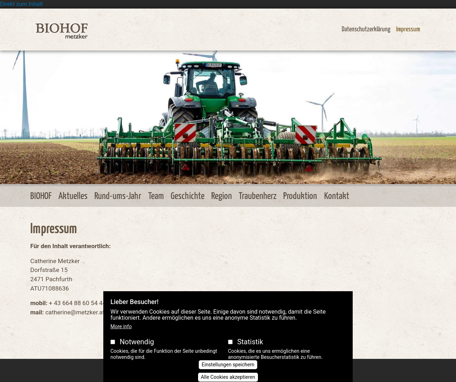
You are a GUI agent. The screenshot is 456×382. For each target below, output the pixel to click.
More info (121, 334)
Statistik (250, 349)
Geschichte (187, 196)
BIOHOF (41, 196)
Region (221, 196)
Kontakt (336, 196)
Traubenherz (257, 196)
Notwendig (137, 349)
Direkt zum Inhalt (21, 4)
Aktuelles (73, 196)
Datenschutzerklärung (366, 29)
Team (156, 196)
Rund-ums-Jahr (117, 196)
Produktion (300, 196)
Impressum (408, 29)
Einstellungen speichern (228, 372)
